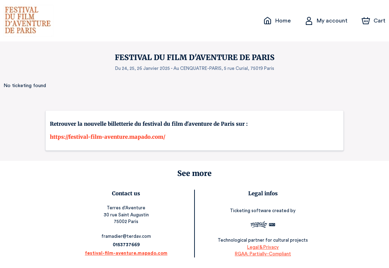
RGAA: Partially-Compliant (261, 253)
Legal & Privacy (261, 247)
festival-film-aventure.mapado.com (128, 253)
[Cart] (374, 21)
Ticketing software (249, 210)
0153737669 (127, 244)
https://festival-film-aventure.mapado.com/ (107, 136)
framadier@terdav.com (128, 236)
